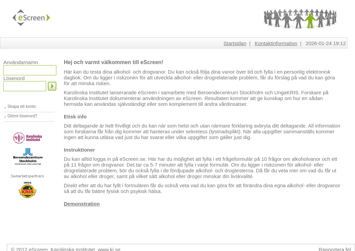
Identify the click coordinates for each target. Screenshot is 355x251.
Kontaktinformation (276, 43)
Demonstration (82, 204)
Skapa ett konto (21, 106)
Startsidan (234, 43)
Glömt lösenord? (22, 116)
